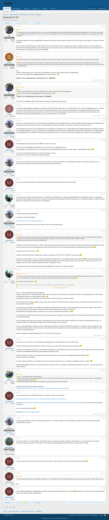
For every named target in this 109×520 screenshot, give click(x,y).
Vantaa (12, 206)
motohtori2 (7, 20)
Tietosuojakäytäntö (93, 515)
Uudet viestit (6, 11)
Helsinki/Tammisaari (9, 454)
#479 (104, 473)
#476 (104, 417)
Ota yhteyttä (72, 515)
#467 (104, 159)
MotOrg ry (35, 8)
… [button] (14, 23)
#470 (104, 210)
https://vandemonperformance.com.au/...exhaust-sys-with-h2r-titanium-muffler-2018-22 (41, 399)
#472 (104, 270)
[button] (21, 8)
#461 (104, 26)
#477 (104, 438)
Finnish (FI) (9, 515)
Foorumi (7, 8)
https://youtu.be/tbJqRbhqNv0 (31, 412)
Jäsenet (26, 8)
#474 (104, 370)
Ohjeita (101, 515)
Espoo (12, 41)
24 (22, 23)
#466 (104, 140)
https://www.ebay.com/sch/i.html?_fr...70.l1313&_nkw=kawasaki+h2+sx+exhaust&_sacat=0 (42, 388)
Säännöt (13, 11)
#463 (104, 84)
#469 (104, 194)
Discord (53, 8)
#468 (104, 179)
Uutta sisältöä (16, 8)
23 (19, 23)
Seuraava (38, 23)
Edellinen (7, 23)
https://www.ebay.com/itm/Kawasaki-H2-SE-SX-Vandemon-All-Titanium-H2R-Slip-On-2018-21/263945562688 (53, 402)
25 (25, 23)
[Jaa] (101, 26)
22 (17, 23)
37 (33, 23)
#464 (104, 105)
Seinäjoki (12, 68)
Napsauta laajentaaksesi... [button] (60, 287)
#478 (104, 458)
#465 (104, 120)
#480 (104, 488)
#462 (104, 53)
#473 (104, 339)
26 (28, 23)
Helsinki (12, 383)
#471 (104, 231)
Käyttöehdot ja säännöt (81, 515)
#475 (104, 392)
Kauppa (44, 8)
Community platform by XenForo (55, 518)
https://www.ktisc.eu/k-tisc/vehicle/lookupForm (29, 221)
